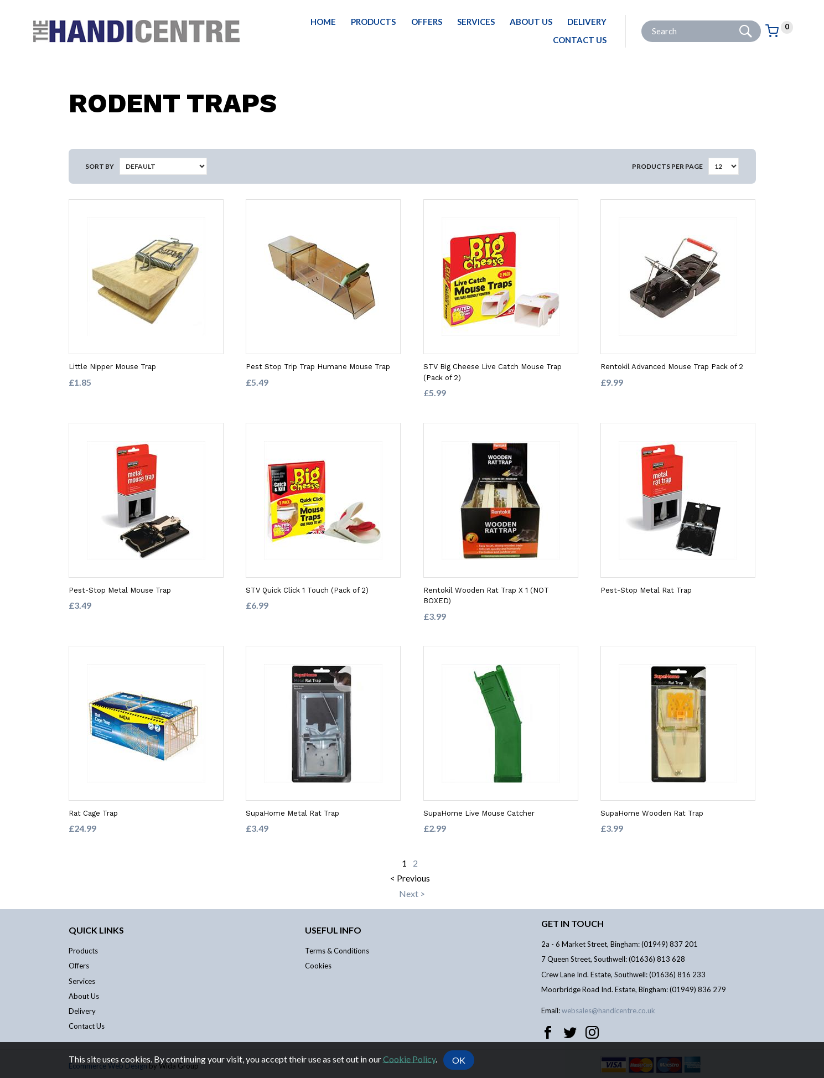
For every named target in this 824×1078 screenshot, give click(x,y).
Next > (412, 893)
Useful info (333, 930)
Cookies (318, 965)
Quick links (96, 930)
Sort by (99, 166)
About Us (531, 22)
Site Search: (641, 20)
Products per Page (667, 166)
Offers (426, 22)
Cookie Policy (409, 1058)
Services (476, 22)
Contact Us (580, 40)
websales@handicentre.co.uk (608, 1010)
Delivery (587, 22)
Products (373, 22)
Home (323, 22)
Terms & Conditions (337, 950)
